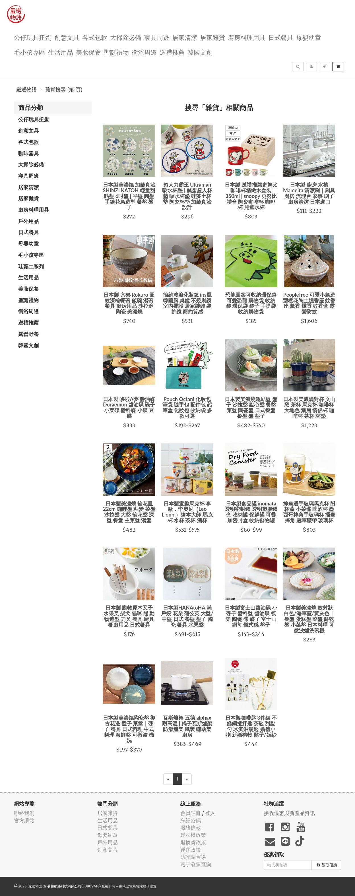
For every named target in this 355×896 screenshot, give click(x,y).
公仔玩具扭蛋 (32, 37)
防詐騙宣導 (193, 857)
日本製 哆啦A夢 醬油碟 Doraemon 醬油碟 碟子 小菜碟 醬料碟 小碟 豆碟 (129, 407)
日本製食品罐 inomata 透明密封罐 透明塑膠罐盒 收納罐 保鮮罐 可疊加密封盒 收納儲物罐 (251, 511)
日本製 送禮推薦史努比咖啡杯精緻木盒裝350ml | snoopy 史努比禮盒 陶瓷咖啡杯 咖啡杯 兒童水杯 (251, 195)
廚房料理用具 (246, 37)
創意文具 (66, 37)
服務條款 (190, 827)
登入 (210, 813)
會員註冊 (190, 813)
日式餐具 (280, 37)
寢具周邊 (156, 37)
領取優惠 (327, 865)
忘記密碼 (190, 820)
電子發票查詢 (195, 864)
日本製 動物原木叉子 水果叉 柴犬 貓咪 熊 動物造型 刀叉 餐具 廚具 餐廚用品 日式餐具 (129, 615)
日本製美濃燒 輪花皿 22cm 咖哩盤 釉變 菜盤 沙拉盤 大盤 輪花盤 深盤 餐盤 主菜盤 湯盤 (129, 511)
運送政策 (190, 850)
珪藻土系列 (31, 266)
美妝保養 (88, 52)
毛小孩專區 (29, 52)
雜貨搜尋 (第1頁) (63, 89)
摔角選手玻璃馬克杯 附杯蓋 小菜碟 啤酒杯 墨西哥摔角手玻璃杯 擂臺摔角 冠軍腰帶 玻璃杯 (309, 511)
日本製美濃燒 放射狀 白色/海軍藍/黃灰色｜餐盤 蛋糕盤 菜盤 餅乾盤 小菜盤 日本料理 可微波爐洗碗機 (309, 618)
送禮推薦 (172, 52)
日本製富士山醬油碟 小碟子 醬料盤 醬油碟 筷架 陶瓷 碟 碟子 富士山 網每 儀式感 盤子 (251, 615)
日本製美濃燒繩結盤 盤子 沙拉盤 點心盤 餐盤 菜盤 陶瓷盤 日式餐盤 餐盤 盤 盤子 (251, 407)
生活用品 (60, 52)
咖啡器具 (28, 153)
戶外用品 (28, 221)
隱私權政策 (193, 835)
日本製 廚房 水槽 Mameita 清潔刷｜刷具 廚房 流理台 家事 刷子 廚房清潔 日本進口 (309, 193)
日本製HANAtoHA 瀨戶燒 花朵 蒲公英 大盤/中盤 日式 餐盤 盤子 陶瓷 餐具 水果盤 (187, 615)
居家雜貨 (212, 37)
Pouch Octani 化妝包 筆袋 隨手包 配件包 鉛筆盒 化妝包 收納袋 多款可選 (187, 407)
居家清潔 (184, 37)
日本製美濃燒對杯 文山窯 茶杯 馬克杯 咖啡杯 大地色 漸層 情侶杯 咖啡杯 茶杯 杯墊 (309, 407)
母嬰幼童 (308, 37)
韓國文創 (199, 52)
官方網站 (24, 820)
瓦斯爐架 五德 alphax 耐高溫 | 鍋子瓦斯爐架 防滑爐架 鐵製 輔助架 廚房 (187, 726)
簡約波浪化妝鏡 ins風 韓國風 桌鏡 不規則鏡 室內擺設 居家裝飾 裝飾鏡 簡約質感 (187, 303)
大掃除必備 (125, 37)
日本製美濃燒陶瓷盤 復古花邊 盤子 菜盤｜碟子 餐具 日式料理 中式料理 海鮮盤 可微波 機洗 (129, 729)
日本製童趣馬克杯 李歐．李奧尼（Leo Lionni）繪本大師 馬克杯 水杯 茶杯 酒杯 (187, 511)
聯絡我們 (24, 813)
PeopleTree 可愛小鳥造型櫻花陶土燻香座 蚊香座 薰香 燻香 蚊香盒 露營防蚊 (309, 303)
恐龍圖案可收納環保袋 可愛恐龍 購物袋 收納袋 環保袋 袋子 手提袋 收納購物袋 (250, 303)
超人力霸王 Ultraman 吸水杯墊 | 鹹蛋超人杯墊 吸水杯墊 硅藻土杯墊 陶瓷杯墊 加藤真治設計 (187, 195)
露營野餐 (28, 334)
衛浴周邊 (144, 52)
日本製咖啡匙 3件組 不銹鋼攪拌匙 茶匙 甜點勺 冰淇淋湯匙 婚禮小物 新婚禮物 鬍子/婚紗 (251, 726)
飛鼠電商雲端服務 (136, 886)
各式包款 (94, 37)
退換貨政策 (193, 842)
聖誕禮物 (116, 52)
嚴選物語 (26, 89)
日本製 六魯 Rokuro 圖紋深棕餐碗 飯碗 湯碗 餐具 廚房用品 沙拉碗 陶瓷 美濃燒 (129, 303)
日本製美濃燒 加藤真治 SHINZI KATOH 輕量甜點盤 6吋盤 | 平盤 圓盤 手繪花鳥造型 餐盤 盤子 (129, 195)
